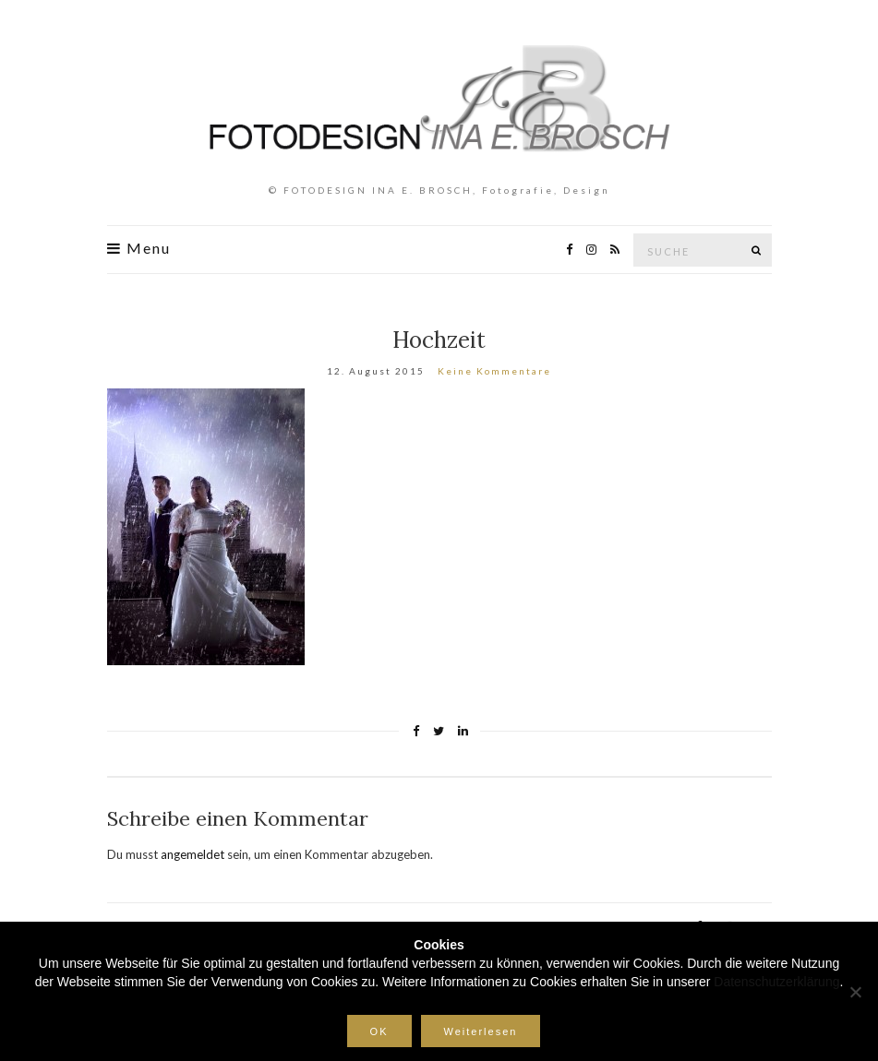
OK (379, 1031)
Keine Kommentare (494, 370)
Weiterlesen (481, 1031)
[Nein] (855, 992)
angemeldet (192, 854)
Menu (139, 248)
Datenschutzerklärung (776, 981)
